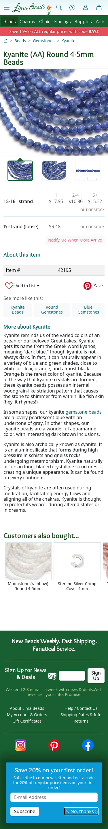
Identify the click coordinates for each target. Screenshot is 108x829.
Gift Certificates (26, 721)
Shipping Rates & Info (80, 714)
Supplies (83, 21)
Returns (81, 721)
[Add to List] (22, 285)
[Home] (5, 40)
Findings (62, 21)
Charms (27, 21)
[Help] (72, 8)
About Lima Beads (27, 708)
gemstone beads (83, 412)
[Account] (85, 8)
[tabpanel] (54, 112)
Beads (9, 21)
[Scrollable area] (55, 569)
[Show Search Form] (59, 8)
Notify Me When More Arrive (75, 240)
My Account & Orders (27, 714)
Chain (44, 21)
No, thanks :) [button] (81, 811)
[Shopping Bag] (99, 8)
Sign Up (96, 675)
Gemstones (43, 40)
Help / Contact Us (81, 708)
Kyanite (68, 40)
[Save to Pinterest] (93, 285)
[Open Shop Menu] (6, 7)
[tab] (20, 171)
